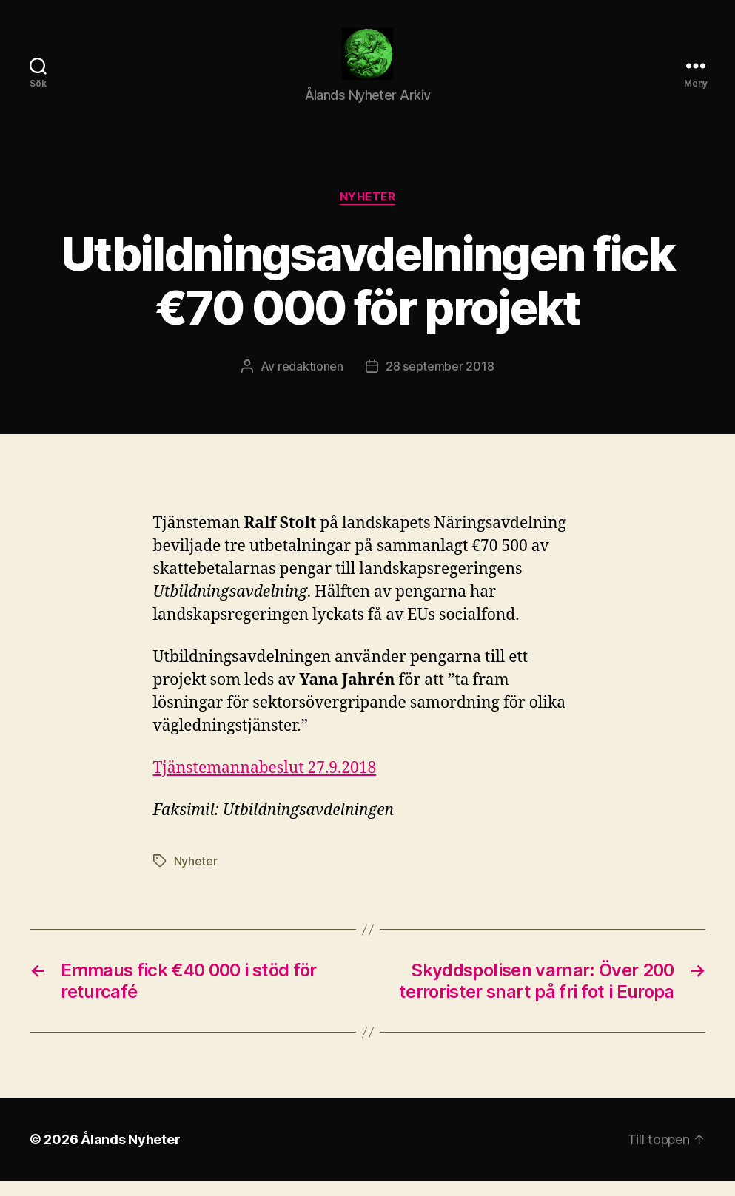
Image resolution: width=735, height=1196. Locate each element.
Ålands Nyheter (130, 1154)
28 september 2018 (440, 381)
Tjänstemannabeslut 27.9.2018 (265, 783)
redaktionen (310, 381)
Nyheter (368, 211)
